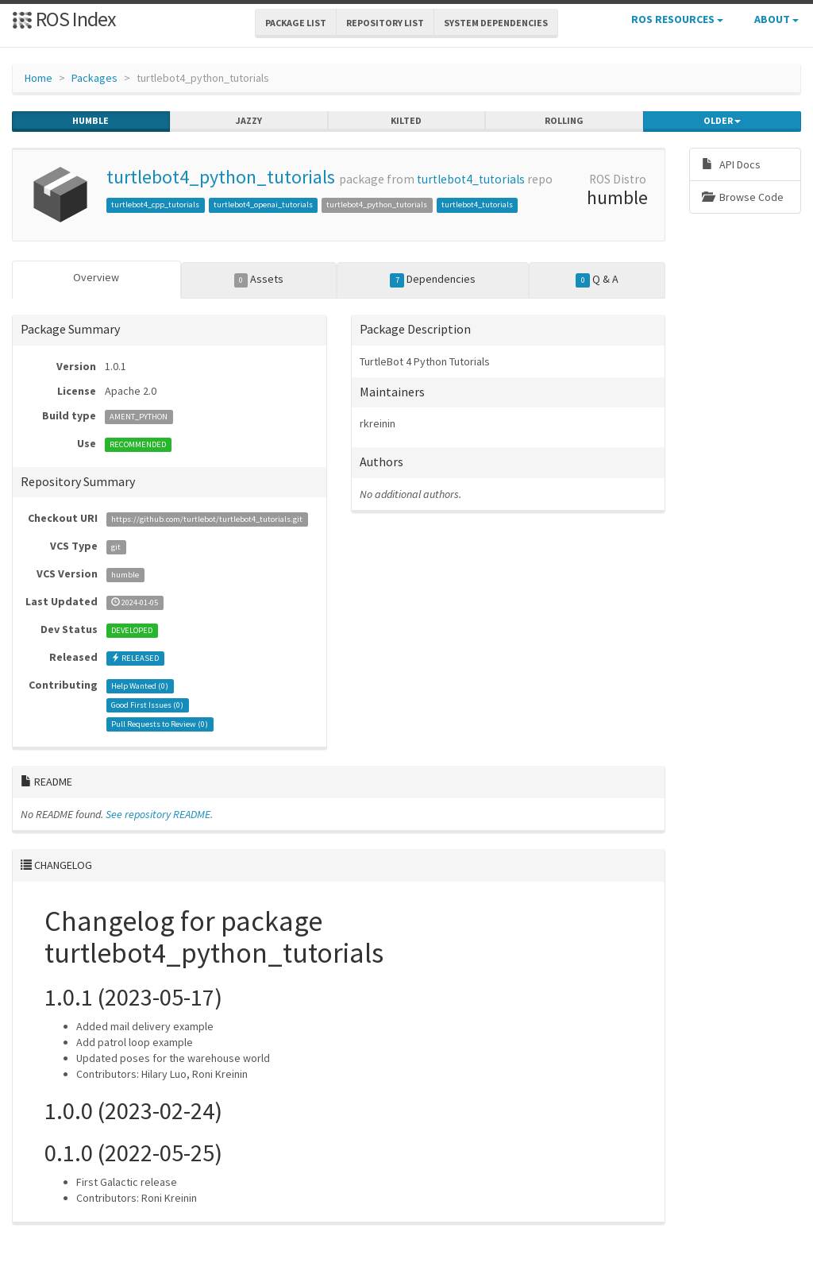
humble (90, 120)
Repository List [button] (385, 23)
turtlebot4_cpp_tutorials (155, 204)
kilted (406, 120)
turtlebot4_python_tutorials (220, 176)
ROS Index (64, 19)
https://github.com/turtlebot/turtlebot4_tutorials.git (206, 519)
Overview (96, 277)
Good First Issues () (147, 705)
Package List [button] (295, 23)
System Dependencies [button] (496, 23)
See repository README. (159, 814)
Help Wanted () (139, 686)
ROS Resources (677, 19)
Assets (259, 280)
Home (38, 78)
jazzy (249, 120)
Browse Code (743, 197)
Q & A (597, 280)
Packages (94, 78)
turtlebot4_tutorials (471, 179)
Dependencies (433, 280)
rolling (564, 120)
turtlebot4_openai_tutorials (263, 204)
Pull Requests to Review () (159, 724)
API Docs (731, 164)
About (776, 19)
